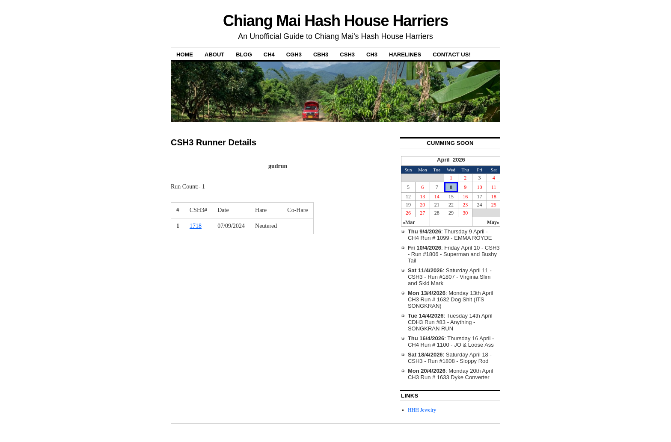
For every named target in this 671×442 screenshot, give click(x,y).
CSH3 (347, 54)
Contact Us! (452, 54)
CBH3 (320, 54)
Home (184, 54)
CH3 (371, 54)
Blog (244, 54)
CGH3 (294, 54)
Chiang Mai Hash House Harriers (335, 20)
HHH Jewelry (422, 410)
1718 (196, 226)
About (214, 54)
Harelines (405, 54)
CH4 (269, 54)
